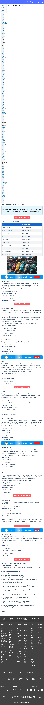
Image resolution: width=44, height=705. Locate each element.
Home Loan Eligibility (26, 656)
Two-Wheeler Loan (4, 16)
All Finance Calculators (40, 628)
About (4, 696)
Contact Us (14, 697)
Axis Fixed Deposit (32, 639)
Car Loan (9, 679)
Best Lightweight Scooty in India (4, 183)
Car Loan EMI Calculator (40, 642)
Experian (11, 632)
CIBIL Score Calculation (12, 643)
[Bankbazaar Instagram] (38, 690)
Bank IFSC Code (21, 679)
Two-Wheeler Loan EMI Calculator (4, 21)
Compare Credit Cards (3, 630)
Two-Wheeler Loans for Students (4, 156)
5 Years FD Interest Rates (32, 657)
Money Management (35, 673)
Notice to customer (29, 697)
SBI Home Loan (25, 635)
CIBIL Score (10, 635)
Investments (28, 672)
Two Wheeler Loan (8, 5)
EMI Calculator (40, 653)
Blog (18, 696)
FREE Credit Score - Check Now (22, 217)
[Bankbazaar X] (27, 690)
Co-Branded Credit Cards (4, 661)
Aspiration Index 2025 (35, 619)
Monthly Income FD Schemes (33, 663)
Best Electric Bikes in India (3, 177)
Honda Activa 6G (6, 227)
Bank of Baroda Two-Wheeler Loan (4, 79)
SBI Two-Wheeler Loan (4, 49)
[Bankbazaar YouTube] (42, 690)
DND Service (35, 697)
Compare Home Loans (26, 630)
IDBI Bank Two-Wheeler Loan (4, 107)
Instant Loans (18, 660)
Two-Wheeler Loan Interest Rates (4, 34)
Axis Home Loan (25, 645)
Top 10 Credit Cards (2, 656)
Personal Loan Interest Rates (19, 655)
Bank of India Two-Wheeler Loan (4, 56)
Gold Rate (27, 679)
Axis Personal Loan (19, 645)
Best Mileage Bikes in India (4, 170)
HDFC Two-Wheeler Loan (4, 72)
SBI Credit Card (3, 647)
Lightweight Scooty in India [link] (18, 5)
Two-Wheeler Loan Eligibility (4, 28)
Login (38, 2)
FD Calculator (40, 646)
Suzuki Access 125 (7, 230)
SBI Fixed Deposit (33, 629)
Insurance (19, 618)
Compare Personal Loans (19, 630)
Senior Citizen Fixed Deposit (32, 650)
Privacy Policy (39, 697)
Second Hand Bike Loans (3, 138)
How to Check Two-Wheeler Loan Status (4, 131)
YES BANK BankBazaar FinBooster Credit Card (4, 636)
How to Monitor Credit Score (11, 654)
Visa (40, 678)
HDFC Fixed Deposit (32, 634)
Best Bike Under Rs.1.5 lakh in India (3, 197)
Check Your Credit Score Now (22, 387)
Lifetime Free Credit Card (3, 651)
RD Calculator (40, 650)
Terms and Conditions (23, 697)
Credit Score (10, 629)
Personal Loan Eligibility (19, 650)
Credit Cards (11, 619)
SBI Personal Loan (19, 635)
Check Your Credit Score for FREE (22, 495)
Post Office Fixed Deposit (32, 644)
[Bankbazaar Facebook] (35, 690)
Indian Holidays (33, 679)
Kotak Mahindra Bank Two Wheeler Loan (4, 116)
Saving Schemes (25, 619)
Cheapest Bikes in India (4, 189)
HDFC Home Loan (25, 640)
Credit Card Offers (18, 673)
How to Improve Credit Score (11, 648)
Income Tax (14, 679)
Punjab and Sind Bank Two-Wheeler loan (4, 98)
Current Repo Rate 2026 (25, 662)
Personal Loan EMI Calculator (40, 637)
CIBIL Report (10, 638)
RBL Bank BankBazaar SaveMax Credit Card (4, 642)
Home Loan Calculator (40, 632)
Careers (8, 696)
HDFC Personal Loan (19, 640)
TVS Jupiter (5, 236)
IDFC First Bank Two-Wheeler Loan (4, 65)
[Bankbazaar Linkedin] (31, 690)
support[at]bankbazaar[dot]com (15, 690)
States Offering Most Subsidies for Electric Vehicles (4, 147)
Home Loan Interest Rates (25, 650)
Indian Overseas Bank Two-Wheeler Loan (4, 88)
